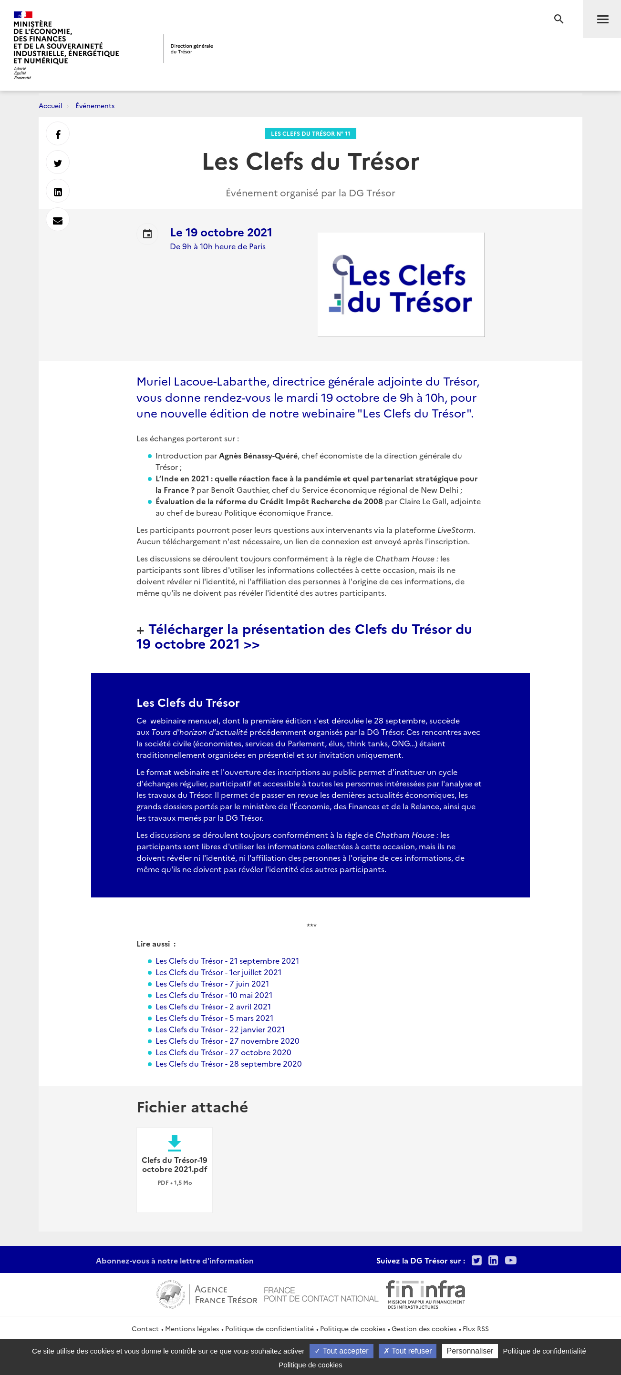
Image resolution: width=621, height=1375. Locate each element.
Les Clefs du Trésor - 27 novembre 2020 (227, 1040)
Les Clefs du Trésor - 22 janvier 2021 (220, 1029)
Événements (94, 105)
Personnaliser (470, 1351)
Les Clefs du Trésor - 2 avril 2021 (213, 1006)
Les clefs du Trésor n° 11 (311, 133)
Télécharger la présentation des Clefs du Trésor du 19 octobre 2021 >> (304, 635)
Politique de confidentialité (269, 1328)
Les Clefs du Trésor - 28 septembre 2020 (228, 1063)
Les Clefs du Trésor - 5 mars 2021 (214, 1017)
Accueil (50, 105)
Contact (145, 1328)
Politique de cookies (352, 1328)
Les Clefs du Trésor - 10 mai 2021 (213, 994)
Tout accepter (341, 1351)
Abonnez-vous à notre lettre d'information (175, 1260)
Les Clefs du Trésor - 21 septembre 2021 (227, 960)
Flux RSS (476, 1328)
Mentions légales (192, 1328)
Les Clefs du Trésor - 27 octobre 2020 (223, 1052)
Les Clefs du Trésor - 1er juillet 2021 (218, 972)
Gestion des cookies (424, 1328)
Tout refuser (407, 1351)
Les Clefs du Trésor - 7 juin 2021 (212, 983)
